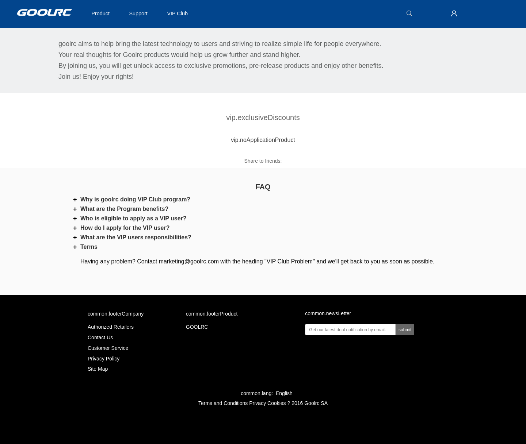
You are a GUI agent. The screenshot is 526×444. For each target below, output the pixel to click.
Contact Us (100, 337)
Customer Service (108, 348)
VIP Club (177, 13)
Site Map (98, 369)
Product (100, 13)
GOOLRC (197, 327)
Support (138, 13)
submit (405, 329)
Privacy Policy (103, 359)
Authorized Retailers (111, 327)
